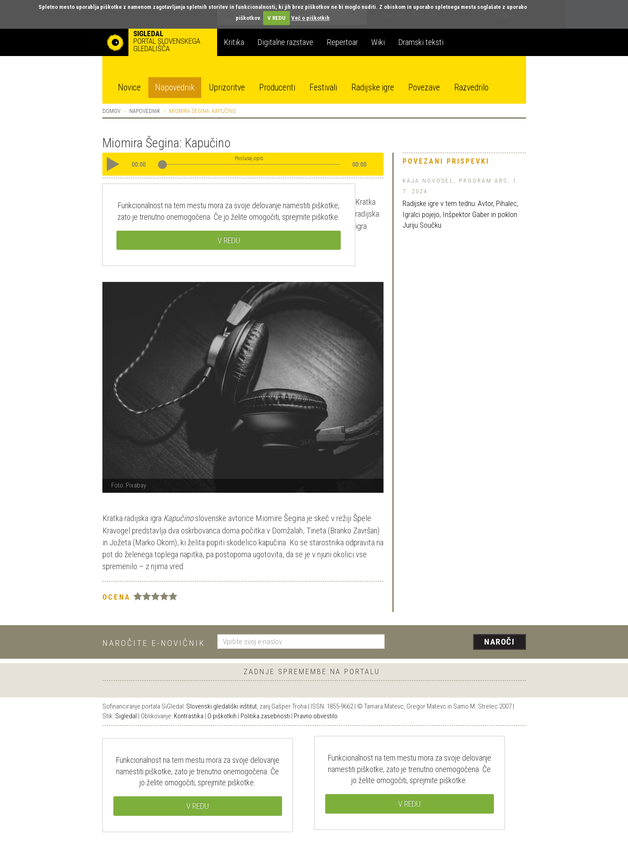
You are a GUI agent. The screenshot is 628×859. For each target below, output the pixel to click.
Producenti (277, 88)
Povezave (424, 88)
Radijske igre (372, 88)
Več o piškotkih (310, 18)
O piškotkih (222, 716)
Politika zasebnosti (265, 716)
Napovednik (175, 88)
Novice (129, 88)
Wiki (378, 42)
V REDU (276, 18)
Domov (111, 111)
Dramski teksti (421, 42)
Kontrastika (188, 716)
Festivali (323, 88)
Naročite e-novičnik (153, 643)
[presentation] (461, 642)
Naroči (499, 642)
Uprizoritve (227, 88)
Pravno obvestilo (316, 716)
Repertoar (342, 42)
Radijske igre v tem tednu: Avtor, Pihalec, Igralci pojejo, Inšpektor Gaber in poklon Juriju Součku (460, 214)
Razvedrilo (471, 88)
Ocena (116, 597)
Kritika (234, 42)
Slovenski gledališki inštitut (221, 706)
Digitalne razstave (285, 42)
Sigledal (126, 716)
